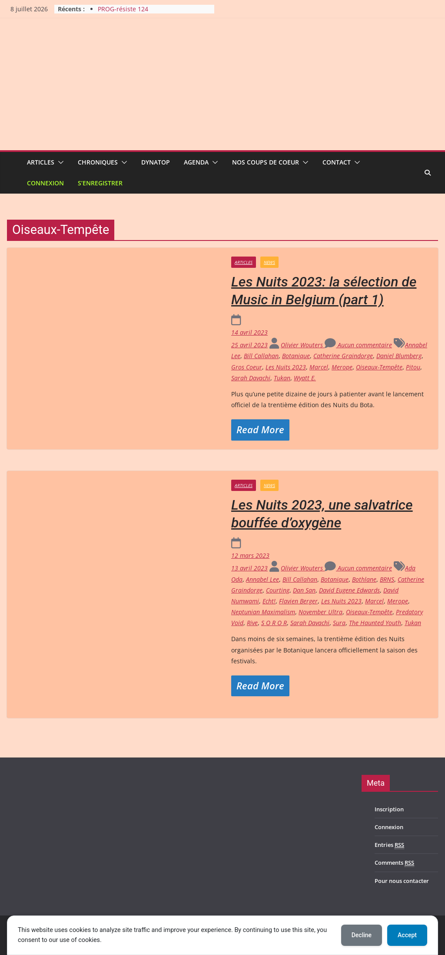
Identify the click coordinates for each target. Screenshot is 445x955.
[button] (59, 162)
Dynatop (155, 162)
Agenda (196, 162)
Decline (362, 935)
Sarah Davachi (250, 378)
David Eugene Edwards (349, 590)
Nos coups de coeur (265, 162)
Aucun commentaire (358, 345)
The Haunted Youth (375, 623)
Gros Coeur (246, 367)
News (269, 262)
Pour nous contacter (402, 881)
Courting (277, 590)
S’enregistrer (100, 183)
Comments (394, 863)
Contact (336, 162)
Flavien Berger (298, 601)
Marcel (318, 367)
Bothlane (364, 579)
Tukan (282, 378)
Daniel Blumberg (399, 356)
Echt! (269, 601)
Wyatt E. (305, 378)
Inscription (389, 809)
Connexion (45, 183)
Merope (342, 367)
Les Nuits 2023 (286, 367)
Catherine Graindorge (343, 356)
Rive (252, 623)
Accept (407, 935)
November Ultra (320, 612)
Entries (389, 845)
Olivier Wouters (303, 345)
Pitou (413, 367)
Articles (40, 162)
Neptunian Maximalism (263, 612)
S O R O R (274, 623)
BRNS (387, 579)
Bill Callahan (261, 356)
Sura (339, 623)
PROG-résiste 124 (123, 9)
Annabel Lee (262, 579)
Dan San (304, 590)
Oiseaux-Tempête (379, 367)
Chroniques (98, 162)
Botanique (296, 356)
